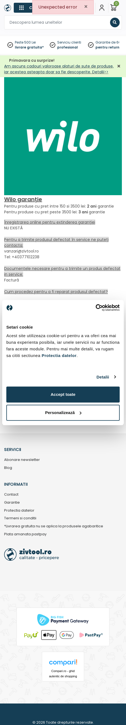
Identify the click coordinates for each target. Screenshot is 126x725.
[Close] (86, 7)
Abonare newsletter (22, 460)
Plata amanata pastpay (25, 534)
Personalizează (63, 412)
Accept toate (63, 394)
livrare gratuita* (29, 47)
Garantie (12, 502)
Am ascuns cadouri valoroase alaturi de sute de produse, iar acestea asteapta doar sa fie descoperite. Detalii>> (59, 69)
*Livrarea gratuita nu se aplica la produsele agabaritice (53, 526)
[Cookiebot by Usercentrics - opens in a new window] (96, 307)
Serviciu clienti (69, 42)
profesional (67, 47)
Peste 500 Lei (25, 42)
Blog (8, 468)
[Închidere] (119, 66)
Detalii (103, 377)
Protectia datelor (19, 510)
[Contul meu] (102, 8)
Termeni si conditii (20, 518)
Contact (11, 494)
